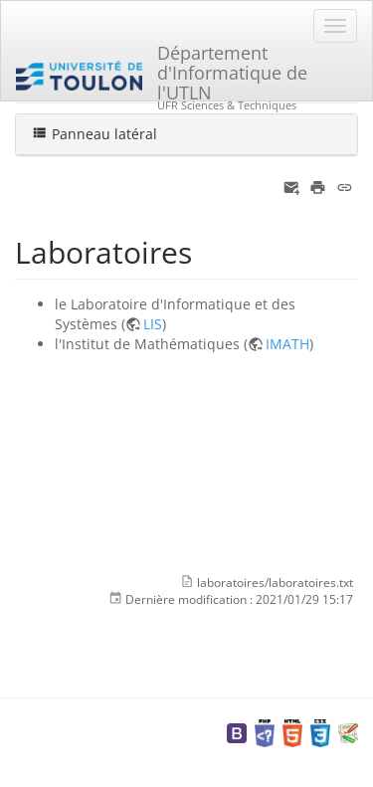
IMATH (287, 343)
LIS (152, 323)
